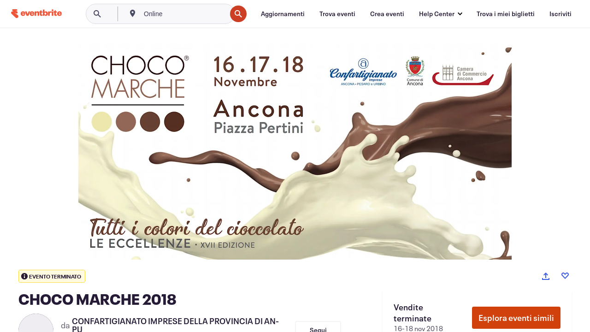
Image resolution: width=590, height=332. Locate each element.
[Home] (36, 13)
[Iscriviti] (560, 14)
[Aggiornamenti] (283, 14)
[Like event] (565, 275)
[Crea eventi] (387, 14)
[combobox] (184, 13)
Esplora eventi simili (516, 317)
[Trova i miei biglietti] (505, 14)
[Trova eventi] (337, 14)
